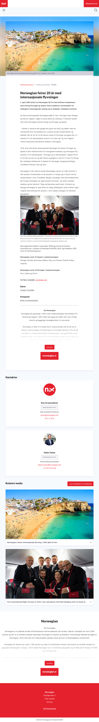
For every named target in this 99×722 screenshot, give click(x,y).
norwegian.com (41, 280)
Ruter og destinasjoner (29, 300)
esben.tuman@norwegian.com (49, 465)
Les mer (49, 347)
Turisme (23, 290)
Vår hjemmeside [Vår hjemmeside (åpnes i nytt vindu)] (49, 708)
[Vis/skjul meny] (4, 10)
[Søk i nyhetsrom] (95, 10)
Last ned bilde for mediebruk (80, 484)
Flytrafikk (30, 290)
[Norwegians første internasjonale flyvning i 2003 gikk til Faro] (50, 514)
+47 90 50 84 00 (49, 468)
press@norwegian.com (49, 415)
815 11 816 (49, 418)
